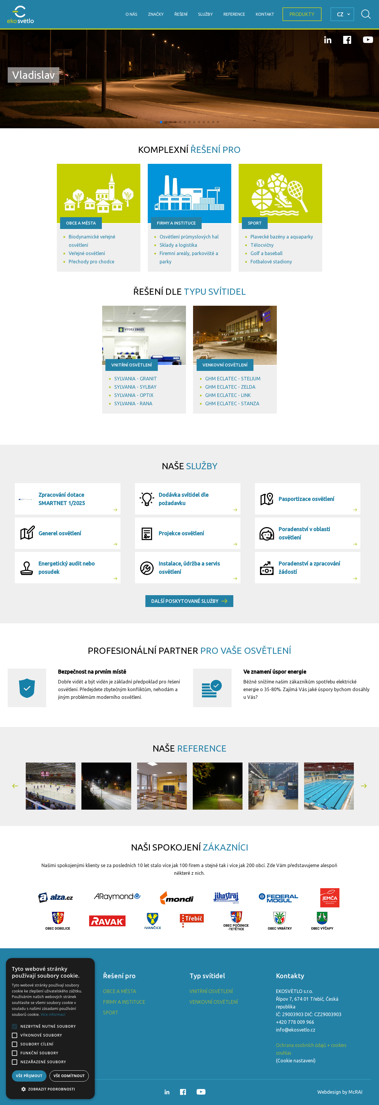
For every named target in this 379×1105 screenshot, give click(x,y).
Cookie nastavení (295, 1060)
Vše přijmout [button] (29, 1075)
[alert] (50, 1028)
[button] (161, 122)
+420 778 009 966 (295, 1022)
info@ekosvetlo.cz (295, 1029)
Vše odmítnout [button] (69, 1075)
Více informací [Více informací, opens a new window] (53, 1014)
